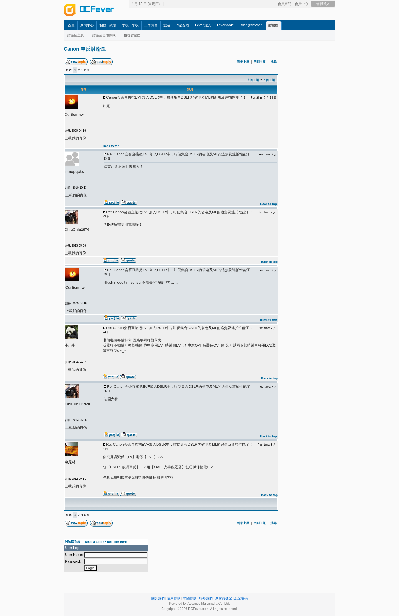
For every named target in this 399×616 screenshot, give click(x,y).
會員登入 (323, 4)
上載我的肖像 (75, 138)
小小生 (70, 345)
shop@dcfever (251, 25)
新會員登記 (223, 598)
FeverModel (225, 25)
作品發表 (182, 25)
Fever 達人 (203, 25)
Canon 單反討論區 (85, 49)
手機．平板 (130, 25)
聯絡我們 (206, 598)
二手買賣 (151, 25)
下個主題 (269, 80)
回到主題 (260, 61)
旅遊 (166, 25)
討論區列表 (72, 541)
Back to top (111, 146)
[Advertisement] (329, 140)
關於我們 (158, 598)
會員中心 (301, 4)
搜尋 (273, 61)
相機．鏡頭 (107, 25)
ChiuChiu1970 (77, 229)
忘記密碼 (241, 598)
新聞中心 (87, 25)
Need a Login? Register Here (106, 541)
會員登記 (284, 4)
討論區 (273, 25)
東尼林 (70, 462)
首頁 (71, 25)
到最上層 (243, 61)
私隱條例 (189, 598)
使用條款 (173, 598)
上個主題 (253, 80)
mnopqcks (74, 172)
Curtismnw (74, 114)
